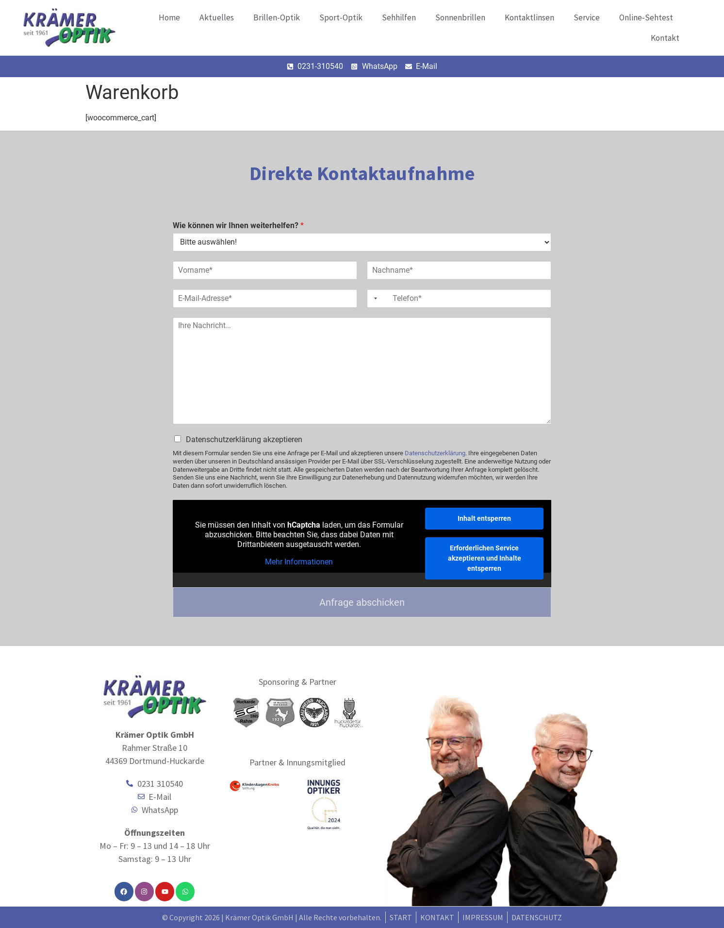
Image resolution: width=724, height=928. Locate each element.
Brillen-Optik (276, 17)
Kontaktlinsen (529, 17)
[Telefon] (459, 298)
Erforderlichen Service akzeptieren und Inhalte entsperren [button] (484, 558)
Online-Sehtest (646, 17)
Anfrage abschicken (362, 602)
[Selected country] (373, 298)
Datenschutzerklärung (435, 453)
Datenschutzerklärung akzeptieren (244, 439)
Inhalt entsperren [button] (484, 518)
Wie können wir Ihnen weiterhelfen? (238, 225)
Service (587, 17)
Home (169, 17)
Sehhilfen (399, 17)
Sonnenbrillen (460, 17)
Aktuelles (216, 17)
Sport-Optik (340, 17)
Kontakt (665, 38)
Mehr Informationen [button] (299, 561)
